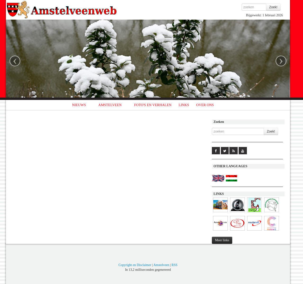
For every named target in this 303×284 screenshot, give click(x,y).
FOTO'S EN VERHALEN (152, 105)
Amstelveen (161, 265)
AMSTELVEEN (110, 105)
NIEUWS (79, 105)
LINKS (183, 105)
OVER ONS (205, 105)
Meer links (222, 240)
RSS (175, 265)
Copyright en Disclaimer (134, 265)
